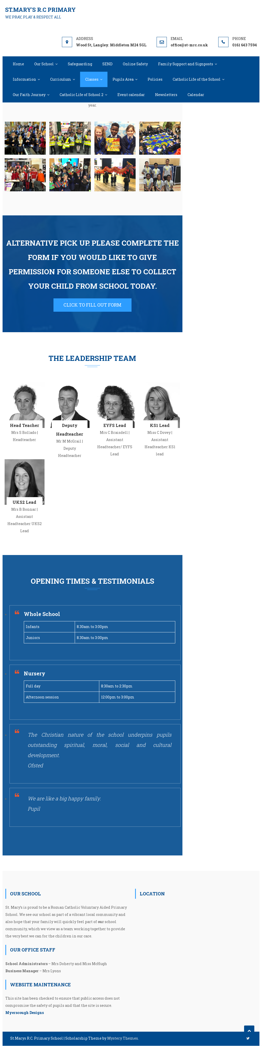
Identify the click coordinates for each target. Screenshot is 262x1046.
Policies (155, 79)
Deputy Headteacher (69, 430)
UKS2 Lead (24, 502)
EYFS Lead (114, 425)
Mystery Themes (122, 1038)
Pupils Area (123, 79)
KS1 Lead (159, 425)
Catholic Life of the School (197, 79)
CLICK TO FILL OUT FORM (92, 305)
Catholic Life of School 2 (81, 94)
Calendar (196, 94)
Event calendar (131, 94)
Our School (44, 63)
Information (24, 79)
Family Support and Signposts (185, 63)
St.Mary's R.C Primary (40, 9)
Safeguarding (80, 63)
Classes (92, 79)
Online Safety (135, 63)
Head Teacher (24, 425)
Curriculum (60, 79)
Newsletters (166, 94)
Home (18, 63)
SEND (107, 63)
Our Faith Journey (29, 94)
